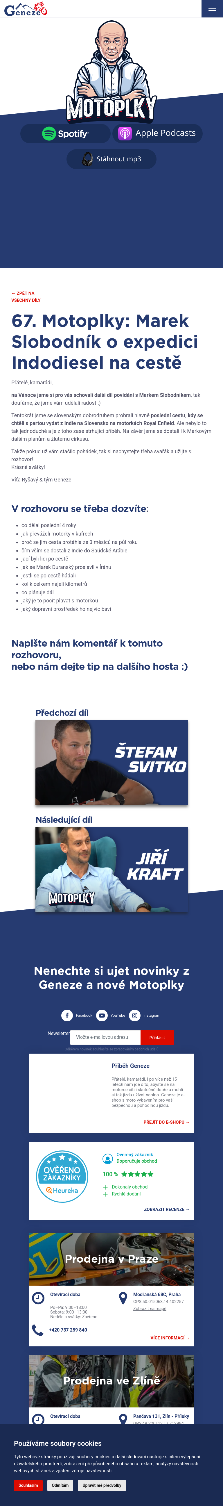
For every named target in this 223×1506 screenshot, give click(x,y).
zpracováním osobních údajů (136, 1049)
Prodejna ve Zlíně (111, 1381)
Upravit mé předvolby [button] (101, 1485)
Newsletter (59, 1033)
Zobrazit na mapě (149, 1308)
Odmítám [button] (60, 1485)
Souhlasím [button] (28, 1485)
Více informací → (170, 1338)
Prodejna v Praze (112, 1259)
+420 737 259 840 (68, 1330)
